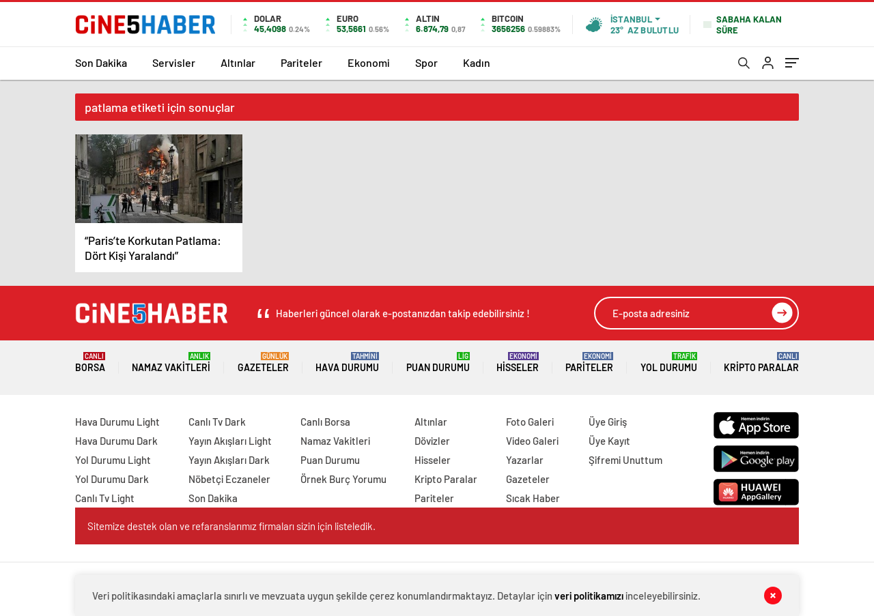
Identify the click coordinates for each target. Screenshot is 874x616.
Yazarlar (525, 460)
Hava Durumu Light (117, 421)
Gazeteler (263, 362)
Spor (426, 62)
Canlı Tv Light (105, 498)
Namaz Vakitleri (171, 362)
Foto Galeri (530, 421)
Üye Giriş (608, 421)
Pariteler (301, 62)
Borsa (90, 362)
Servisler (173, 62)
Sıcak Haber (533, 498)
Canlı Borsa (325, 421)
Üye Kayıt (609, 441)
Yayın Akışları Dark (229, 460)
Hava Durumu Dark (116, 441)
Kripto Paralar (761, 362)
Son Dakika (101, 62)
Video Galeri (532, 441)
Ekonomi (369, 62)
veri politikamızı (588, 595)
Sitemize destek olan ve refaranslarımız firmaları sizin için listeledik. (231, 526)
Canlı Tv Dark (217, 421)
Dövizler (432, 441)
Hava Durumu (347, 362)
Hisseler (517, 362)
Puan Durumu (438, 362)
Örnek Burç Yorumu (343, 479)
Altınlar (238, 62)
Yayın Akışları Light (230, 441)
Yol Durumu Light (113, 460)
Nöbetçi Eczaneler (229, 479)
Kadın (476, 62)
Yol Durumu (668, 362)
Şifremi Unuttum (625, 460)
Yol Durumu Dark (112, 479)
